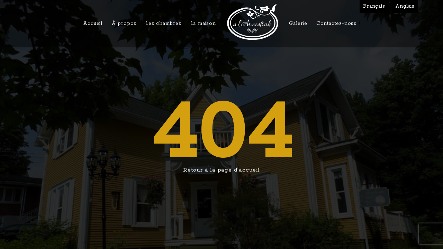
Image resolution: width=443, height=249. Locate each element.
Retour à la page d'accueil (221, 170)
